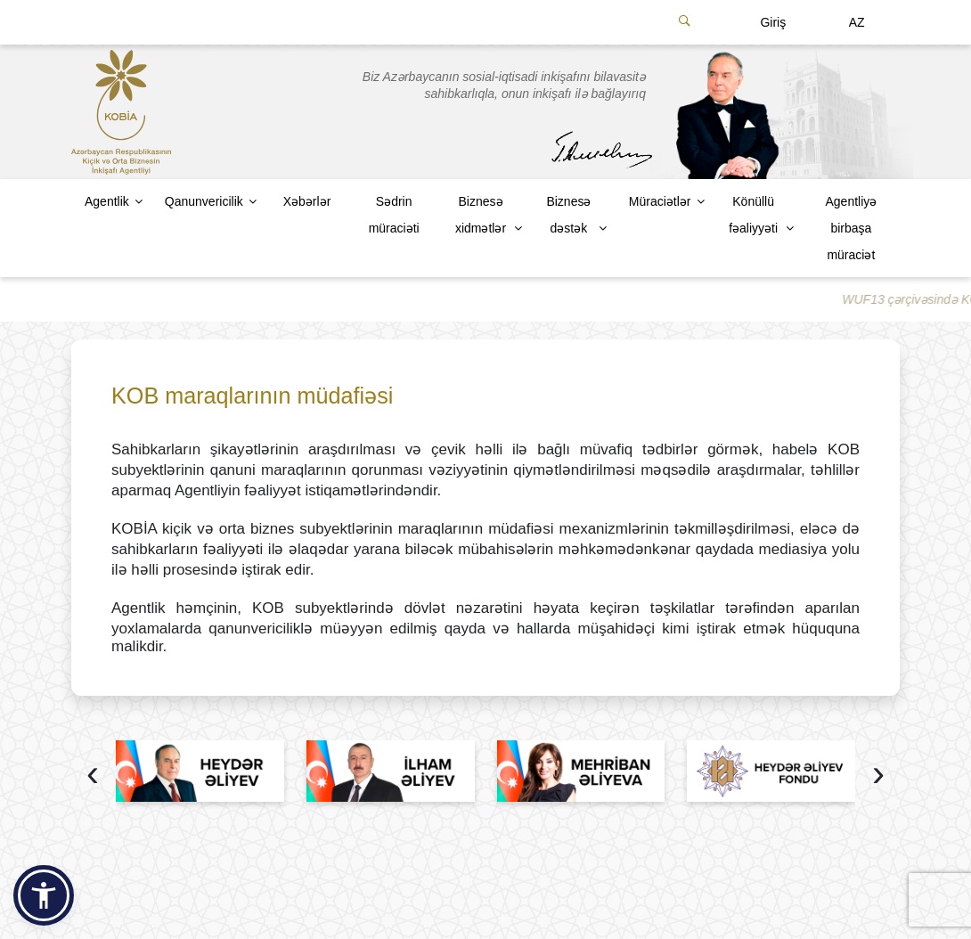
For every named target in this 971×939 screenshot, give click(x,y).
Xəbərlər (307, 201)
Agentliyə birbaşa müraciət (851, 228)
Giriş (773, 22)
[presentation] (93, 775)
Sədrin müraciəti (394, 214)
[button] (43, 895)
